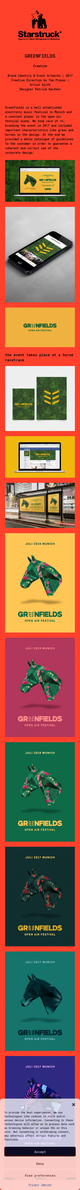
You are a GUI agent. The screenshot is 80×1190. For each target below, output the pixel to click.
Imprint (46, 1184)
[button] (73, 1104)
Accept (40, 1152)
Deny (40, 1163)
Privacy (34, 1184)
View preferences (40, 1175)
